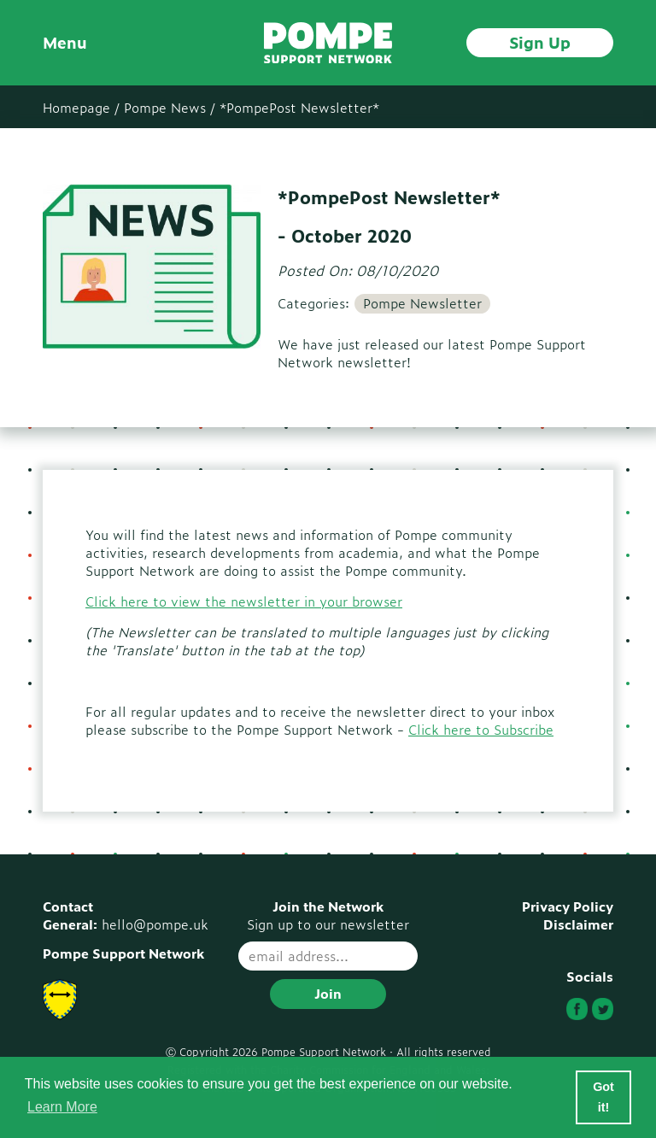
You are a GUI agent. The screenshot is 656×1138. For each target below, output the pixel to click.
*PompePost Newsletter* (299, 107)
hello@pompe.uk (155, 924)
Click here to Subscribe (481, 729)
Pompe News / (169, 107)
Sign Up (540, 42)
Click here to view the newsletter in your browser (243, 601)
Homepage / (81, 107)
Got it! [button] (603, 1097)
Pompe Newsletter (422, 303)
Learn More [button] (62, 1107)
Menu (65, 42)
